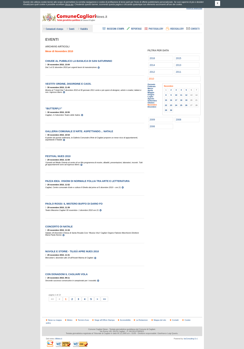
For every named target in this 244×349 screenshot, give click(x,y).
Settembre (152, 101)
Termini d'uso (83, 320)
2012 (152, 72)
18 (181, 100)
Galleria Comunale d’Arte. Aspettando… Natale (79, 131)
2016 (152, 58)
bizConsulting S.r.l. (191, 339)
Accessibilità (125, 320)
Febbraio (152, 86)
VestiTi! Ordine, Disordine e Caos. (68, 83)
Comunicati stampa (54, 28)
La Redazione (142, 320)
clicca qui (69, 4)
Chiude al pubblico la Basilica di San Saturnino (78, 61)
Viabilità (84, 28)
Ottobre (151, 103)
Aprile (150, 90)
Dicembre (152, 107)
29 (166, 110)
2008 (178, 119)
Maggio (151, 92)
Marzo (150, 88)
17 (176, 100)
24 (176, 105)
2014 (152, 65)
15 (166, 100)
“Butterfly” (53, 108)
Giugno (151, 95)
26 (186, 105)
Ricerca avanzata (194, 8)
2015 (178, 58)
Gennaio (151, 84)
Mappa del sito (160, 320)
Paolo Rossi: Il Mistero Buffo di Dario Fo (74, 203)
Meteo (69, 320)
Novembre (152, 105)
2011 (178, 72)
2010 (151, 78)
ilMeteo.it (58, 339)
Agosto (151, 99)
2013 (178, 65)
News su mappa (55, 320)
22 (166, 105)
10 (176, 95)
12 (186, 95)
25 (181, 105)
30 (171, 110)
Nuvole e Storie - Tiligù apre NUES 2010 (72, 251)
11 (181, 95)
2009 (152, 119)
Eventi (71, 28)
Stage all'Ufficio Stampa (104, 320)
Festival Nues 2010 (58, 156)
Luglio (150, 97)
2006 (152, 126)
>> (103, 298)
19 (186, 100)
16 (171, 100)
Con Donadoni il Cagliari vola (66, 274)
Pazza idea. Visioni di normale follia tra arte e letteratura (87, 181)
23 (171, 105)
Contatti (175, 320)
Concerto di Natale (59, 226)
